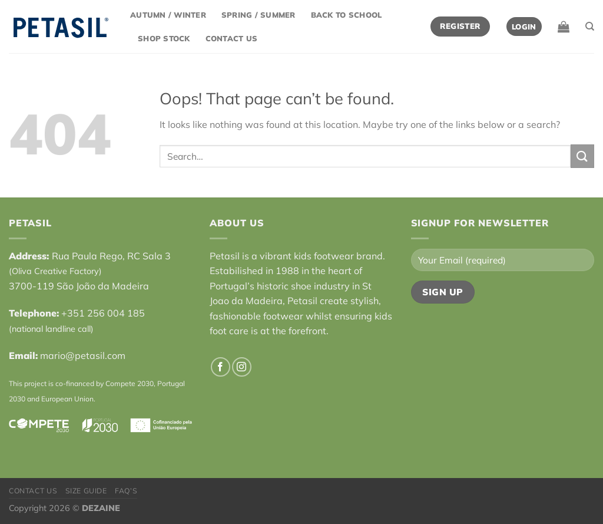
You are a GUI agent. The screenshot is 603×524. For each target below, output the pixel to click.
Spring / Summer (258, 14)
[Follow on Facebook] (220, 367)
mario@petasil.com (82, 355)
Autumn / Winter (168, 14)
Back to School (346, 14)
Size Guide (86, 490)
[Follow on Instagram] (241, 367)
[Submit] (582, 155)
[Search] (589, 26)
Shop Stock (164, 38)
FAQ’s (126, 490)
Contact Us (232, 38)
